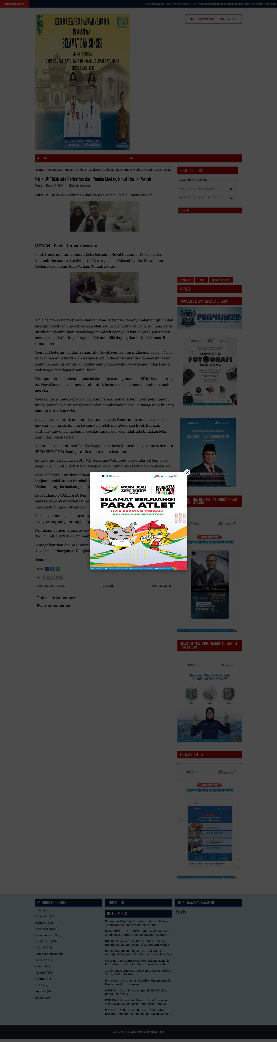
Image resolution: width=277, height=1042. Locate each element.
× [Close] (187, 472)
